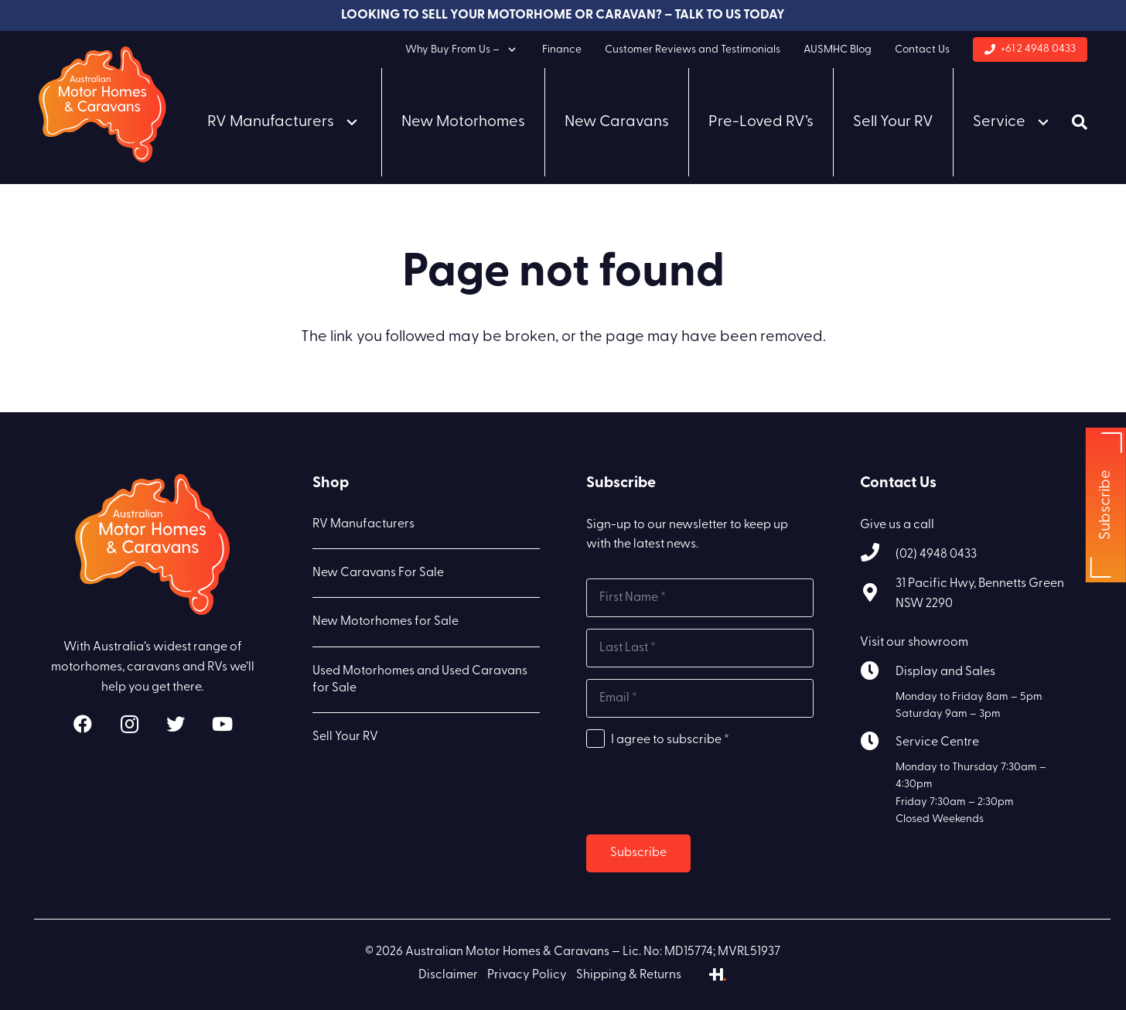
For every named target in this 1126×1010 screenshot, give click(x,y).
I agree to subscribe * (670, 740)
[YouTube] (222, 724)
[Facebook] (83, 724)
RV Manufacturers (363, 524)
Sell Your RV (345, 737)
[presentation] (703, 793)
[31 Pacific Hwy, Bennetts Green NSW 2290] (878, 595)
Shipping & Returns (628, 975)
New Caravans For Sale (378, 573)
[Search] (1080, 122)
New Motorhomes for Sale (385, 622)
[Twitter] (175, 724)
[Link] (102, 104)
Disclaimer (448, 975)
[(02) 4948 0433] (878, 555)
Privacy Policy (527, 975)
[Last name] (700, 648)
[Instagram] (129, 724)
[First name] (700, 597)
